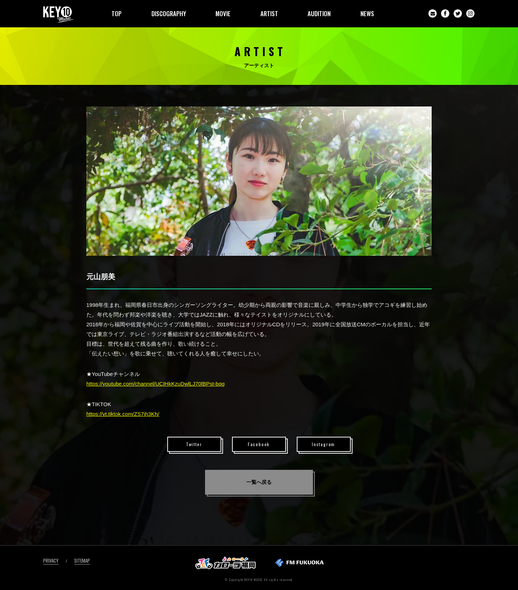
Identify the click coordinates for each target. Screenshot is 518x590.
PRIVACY (51, 560)
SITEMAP (82, 560)
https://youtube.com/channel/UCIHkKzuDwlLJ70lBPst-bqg (155, 384)
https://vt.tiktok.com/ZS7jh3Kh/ (122, 414)
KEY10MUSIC (58, 14)
